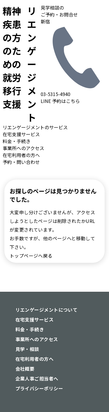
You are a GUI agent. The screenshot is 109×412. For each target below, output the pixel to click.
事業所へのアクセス (23, 148)
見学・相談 (27, 349)
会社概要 (25, 368)
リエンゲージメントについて (46, 309)
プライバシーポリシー (39, 388)
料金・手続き (17, 141)
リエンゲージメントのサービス (35, 127)
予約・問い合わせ (21, 161)
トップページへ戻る (31, 255)
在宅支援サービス (21, 134)
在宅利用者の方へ (21, 155)
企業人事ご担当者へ (36, 378)
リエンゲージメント (19, 64)
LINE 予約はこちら (60, 100)
